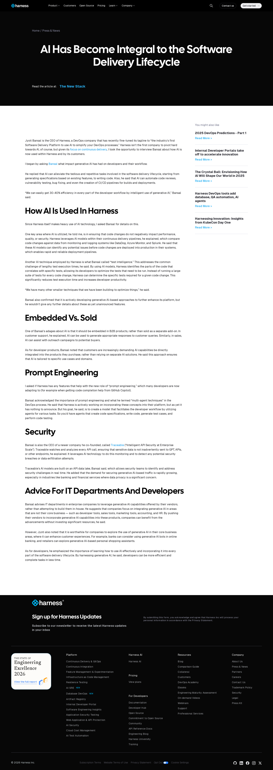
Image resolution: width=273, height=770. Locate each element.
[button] (54, 5)
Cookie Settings (180, 762)
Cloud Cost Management (80, 730)
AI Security (72, 725)
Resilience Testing (76, 682)
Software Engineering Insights (83, 709)
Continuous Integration (79, 666)
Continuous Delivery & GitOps (83, 661)
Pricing (101, 5)
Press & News (51, 30)
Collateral (183, 672)
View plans (135, 682)
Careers (236, 677)
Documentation (138, 702)
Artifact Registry (76, 699)
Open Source (86, 5)
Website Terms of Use (116, 762)
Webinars (183, 703)
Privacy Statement (141, 762)
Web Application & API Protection (85, 720)
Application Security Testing (82, 715)
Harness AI (135, 661)
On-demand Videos (189, 698)
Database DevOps (76, 693)
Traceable (117, 445)
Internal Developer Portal (81, 704)
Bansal (53, 164)
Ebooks (182, 687)
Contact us (228, 5)
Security (237, 692)
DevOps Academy (188, 682)
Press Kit (237, 703)
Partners (237, 672)
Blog (180, 661)
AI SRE (70, 688)
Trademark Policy (242, 687)
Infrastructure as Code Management (87, 677)
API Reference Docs (140, 728)
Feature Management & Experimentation (90, 672)
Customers (70, 5)
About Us (237, 661)
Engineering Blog (138, 734)
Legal (235, 698)
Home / (37, 30)
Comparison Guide (188, 666)
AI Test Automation (77, 735)
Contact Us (238, 682)
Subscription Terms (90, 762)
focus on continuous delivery (88, 149)
